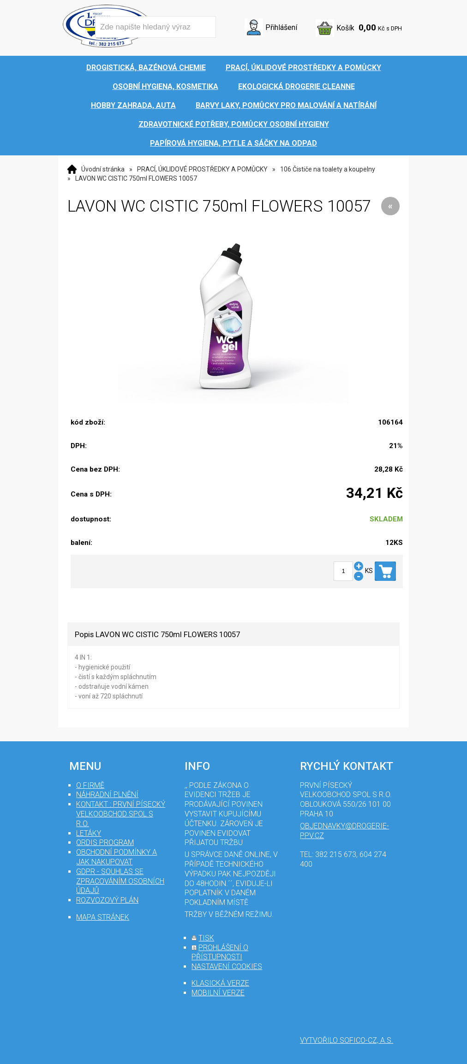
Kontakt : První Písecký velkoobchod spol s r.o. (120, 814)
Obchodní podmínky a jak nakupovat (116, 857)
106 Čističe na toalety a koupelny (327, 169)
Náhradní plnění (107, 794)
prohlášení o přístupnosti (220, 952)
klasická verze (220, 983)
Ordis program (105, 842)
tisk (206, 938)
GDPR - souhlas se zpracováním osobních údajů (120, 881)
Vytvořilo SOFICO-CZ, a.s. (346, 1040)
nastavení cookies (227, 966)
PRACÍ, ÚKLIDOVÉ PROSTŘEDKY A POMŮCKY (202, 169)
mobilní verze (218, 992)
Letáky (88, 833)
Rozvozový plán (107, 900)
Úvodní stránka (103, 169)
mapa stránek (102, 917)
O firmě (90, 785)
